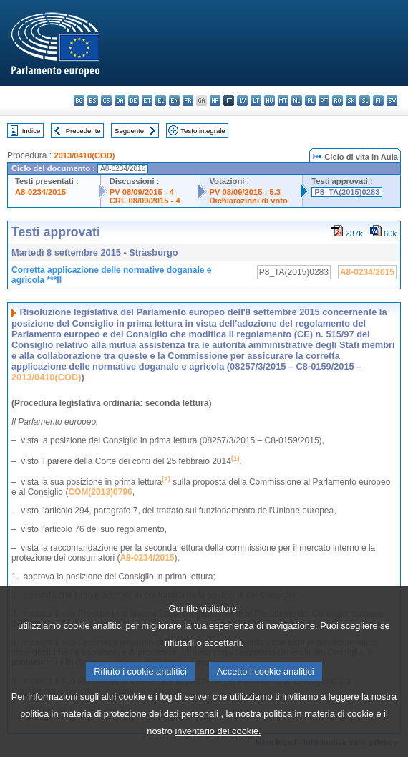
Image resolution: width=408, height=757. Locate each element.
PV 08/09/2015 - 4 (142, 192)
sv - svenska (392, 100)
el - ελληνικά (160, 100)
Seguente (129, 131)
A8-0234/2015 (40, 192)
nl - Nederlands (296, 100)
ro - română (337, 100)
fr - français (188, 100)
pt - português (324, 100)
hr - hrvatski (215, 100)
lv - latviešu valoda (242, 100)
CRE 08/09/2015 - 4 (145, 200)
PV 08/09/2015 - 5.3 (245, 192)
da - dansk (120, 100)
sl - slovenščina (364, 100)
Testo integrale (202, 131)
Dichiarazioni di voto (248, 200)
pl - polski (310, 100)
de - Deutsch (133, 100)
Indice (31, 131)
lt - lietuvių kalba (256, 100)
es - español (92, 100)
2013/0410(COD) (84, 155)
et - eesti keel (147, 100)
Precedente (83, 131)
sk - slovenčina (351, 100)
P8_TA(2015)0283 (346, 192)
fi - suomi (378, 100)
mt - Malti (283, 100)
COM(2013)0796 (100, 492)
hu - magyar (269, 100)
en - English (174, 100)
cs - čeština (106, 100)
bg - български (79, 100)
